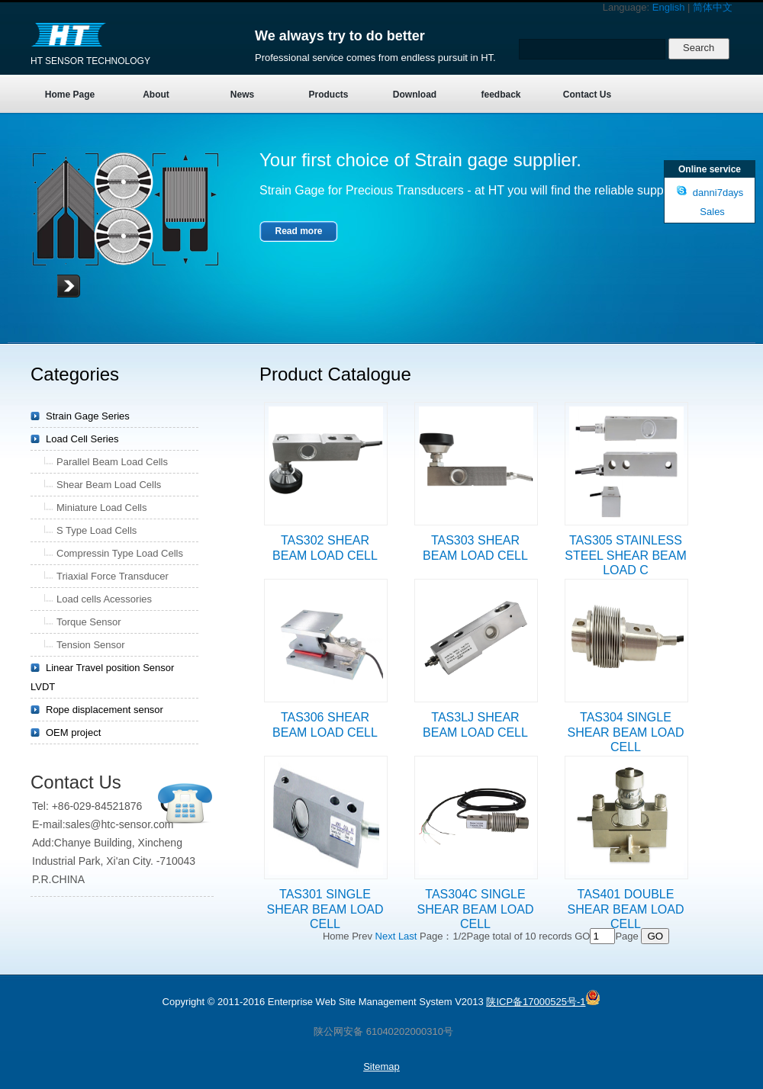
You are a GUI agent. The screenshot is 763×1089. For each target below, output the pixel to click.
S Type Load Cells (96, 530)
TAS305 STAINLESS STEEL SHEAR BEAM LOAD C (625, 555)
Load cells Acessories (104, 599)
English (668, 7)
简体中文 (712, 7)
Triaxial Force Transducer (112, 576)
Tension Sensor (90, 645)
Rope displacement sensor (104, 709)
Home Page (70, 94)
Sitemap (381, 1066)
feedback (500, 94)
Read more (298, 231)
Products (328, 94)
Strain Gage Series (88, 416)
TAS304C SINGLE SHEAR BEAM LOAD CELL (475, 909)
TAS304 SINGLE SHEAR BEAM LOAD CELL (626, 732)
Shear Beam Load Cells (108, 484)
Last (407, 936)
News (242, 94)
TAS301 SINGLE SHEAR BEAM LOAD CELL (325, 909)
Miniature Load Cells (101, 507)
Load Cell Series (82, 439)
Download (414, 94)
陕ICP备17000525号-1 (535, 1001)
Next (385, 936)
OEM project (73, 732)
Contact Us (587, 94)
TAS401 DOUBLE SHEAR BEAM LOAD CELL (626, 909)
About (156, 94)
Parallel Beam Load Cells (112, 461)
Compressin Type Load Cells (119, 553)
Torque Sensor (88, 622)
